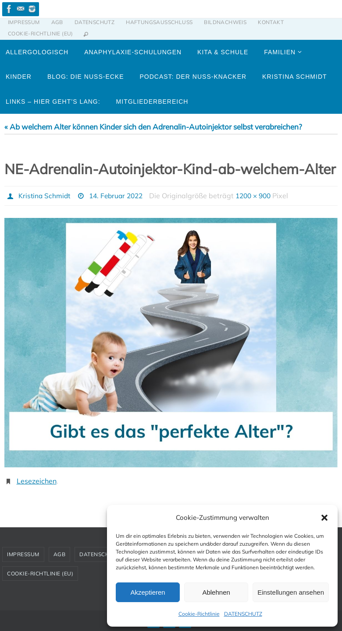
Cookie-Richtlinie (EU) (40, 33)
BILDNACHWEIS (225, 22)
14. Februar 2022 (119, 195)
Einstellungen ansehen (290, 592)
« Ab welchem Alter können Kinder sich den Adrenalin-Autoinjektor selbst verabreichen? (153, 126)
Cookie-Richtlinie (199, 613)
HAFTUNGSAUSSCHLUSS (159, 22)
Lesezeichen (37, 480)
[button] (324, 517)
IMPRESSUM (24, 22)
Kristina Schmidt (45, 195)
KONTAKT (271, 22)
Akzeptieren (147, 592)
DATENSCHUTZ (243, 613)
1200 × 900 (260, 195)
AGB (57, 22)
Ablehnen (216, 592)
